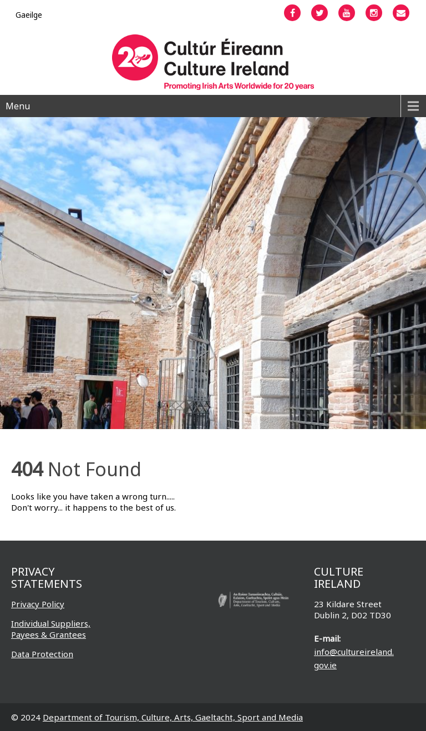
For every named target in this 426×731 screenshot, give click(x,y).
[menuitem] (29, 15)
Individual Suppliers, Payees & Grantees (50, 629)
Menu (18, 106)
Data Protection (42, 653)
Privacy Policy (37, 603)
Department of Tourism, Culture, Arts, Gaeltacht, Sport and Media (173, 717)
